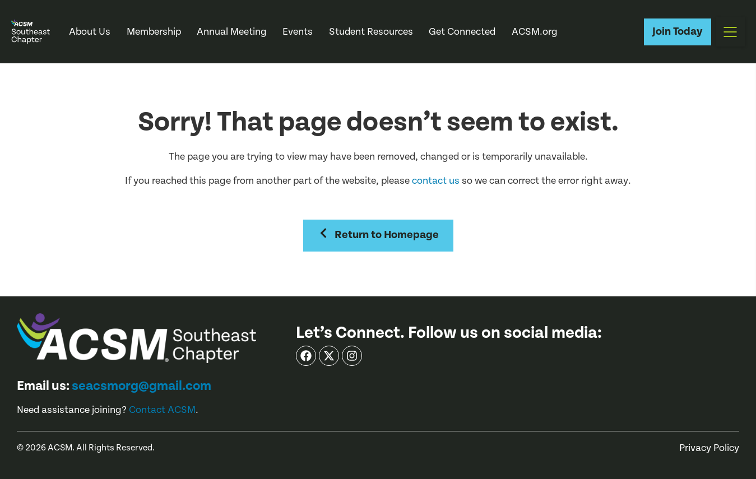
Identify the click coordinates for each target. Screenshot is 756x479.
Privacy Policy (709, 448)
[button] (730, 31)
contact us (436, 181)
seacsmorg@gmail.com (141, 386)
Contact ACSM (162, 410)
